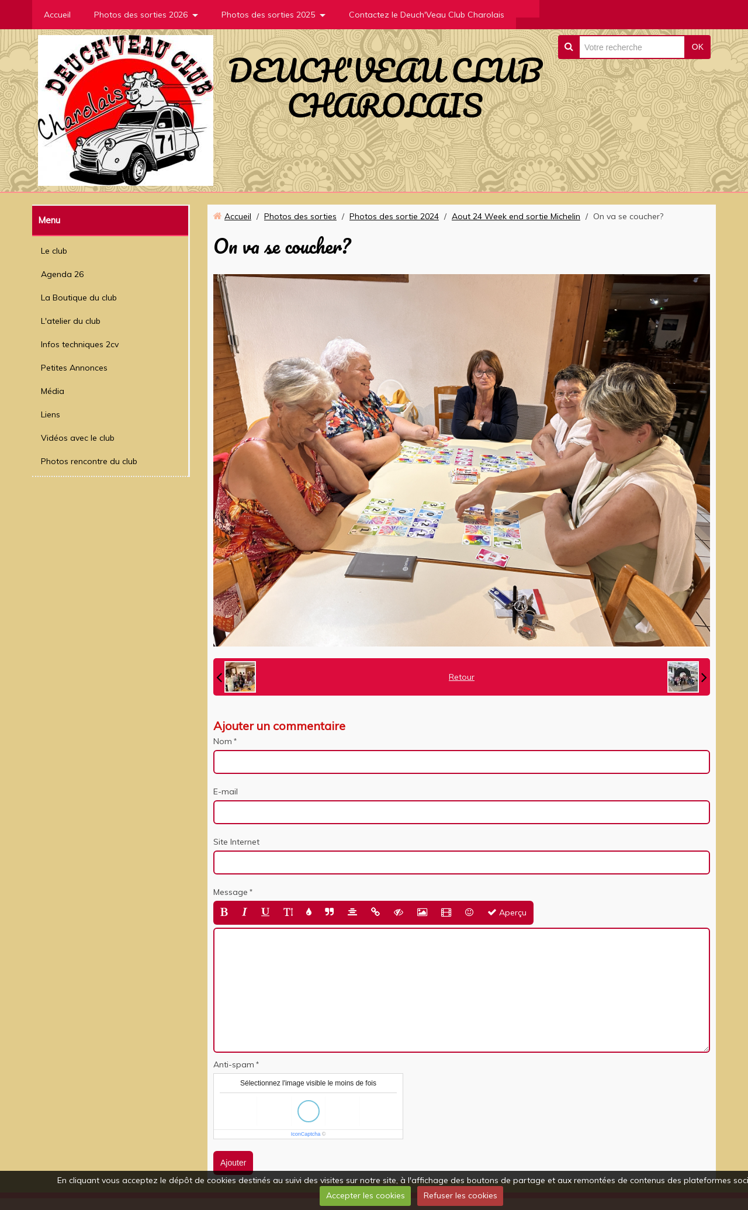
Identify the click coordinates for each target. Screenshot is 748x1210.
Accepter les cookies (365, 1195)
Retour (462, 677)
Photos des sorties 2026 (141, 14)
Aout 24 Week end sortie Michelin (516, 216)
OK (698, 46)
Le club (54, 251)
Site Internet (236, 841)
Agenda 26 (62, 274)
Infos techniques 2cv (80, 344)
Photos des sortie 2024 (394, 216)
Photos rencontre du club (89, 461)
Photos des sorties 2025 (268, 14)
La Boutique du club (79, 297)
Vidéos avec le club (78, 438)
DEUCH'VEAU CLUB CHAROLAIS (385, 87)
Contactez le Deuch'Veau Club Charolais (426, 14)
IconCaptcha (306, 1134)
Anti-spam (233, 1064)
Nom (222, 741)
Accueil (57, 14)
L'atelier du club (71, 321)
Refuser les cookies (460, 1195)
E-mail (225, 791)
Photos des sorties (300, 216)
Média (52, 391)
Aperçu (507, 912)
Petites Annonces (74, 367)
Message (230, 892)
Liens (50, 414)
